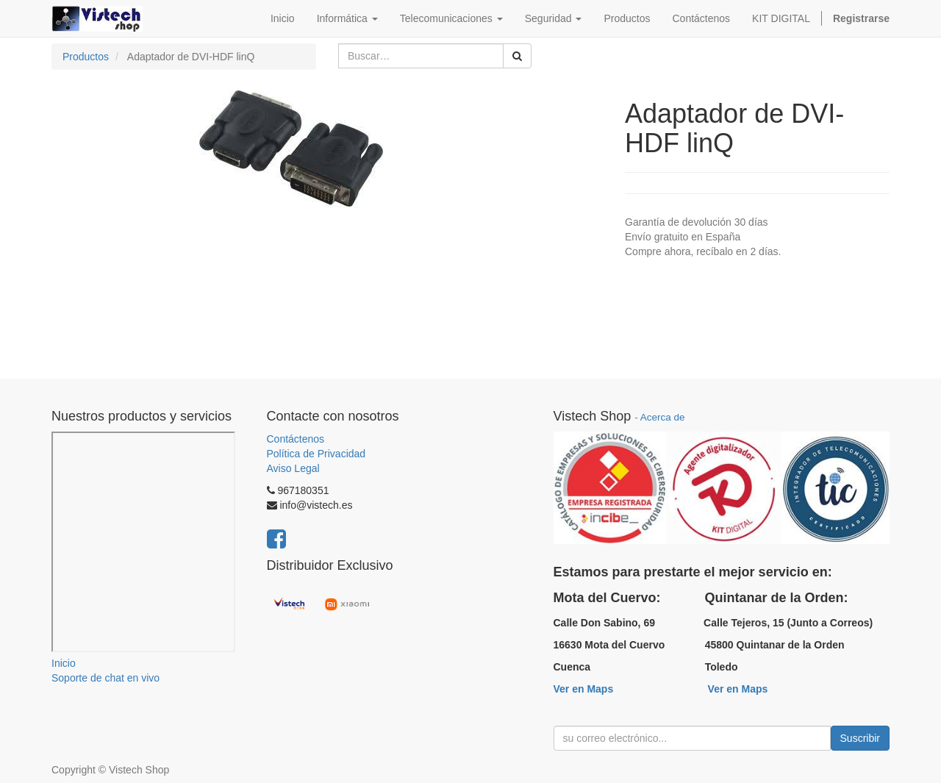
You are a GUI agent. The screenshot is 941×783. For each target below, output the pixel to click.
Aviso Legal (293, 468)
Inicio (63, 663)
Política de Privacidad (316, 454)
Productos (85, 56)
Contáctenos (296, 439)
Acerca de (662, 417)
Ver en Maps (584, 689)
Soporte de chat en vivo (105, 678)
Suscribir (860, 738)
